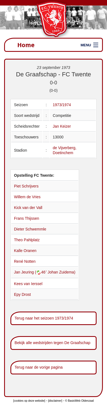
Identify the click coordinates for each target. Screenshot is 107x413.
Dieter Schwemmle (30, 229)
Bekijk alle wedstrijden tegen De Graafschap (52, 342)
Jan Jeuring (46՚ (30, 272)
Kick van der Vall (28, 207)
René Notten (25, 261)
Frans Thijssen (26, 218)
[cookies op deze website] (29, 400)
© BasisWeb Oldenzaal (79, 400)
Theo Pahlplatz (27, 240)
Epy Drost (22, 294)
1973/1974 (62, 105)
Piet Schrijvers (26, 186)
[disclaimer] (55, 400)
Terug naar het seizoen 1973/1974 (44, 318)
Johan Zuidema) (61, 272)
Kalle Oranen (25, 250)
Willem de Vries (27, 197)
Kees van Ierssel (28, 283)
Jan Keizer (62, 126)
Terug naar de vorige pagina (39, 367)
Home (26, 45)
